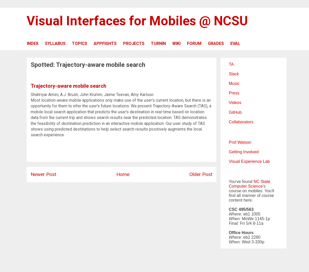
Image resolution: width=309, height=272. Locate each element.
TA (231, 64)
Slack (234, 74)
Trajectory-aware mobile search (68, 86)
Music (234, 83)
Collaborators (241, 122)
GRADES (216, 43)
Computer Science (246, 186)
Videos (235, 102)
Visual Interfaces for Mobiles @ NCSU (137, 20)
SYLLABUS (55, 43)
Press (234, 93)
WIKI (176, 43)
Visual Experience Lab (249, 161)
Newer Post (43, 174)
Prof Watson (240, 142)
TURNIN (158, 43)
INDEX (32, 43)
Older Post (200, 174)
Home (122, 174)
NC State (262, 181)
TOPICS (79, 43)
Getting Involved (244, 152)
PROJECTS (133, 43)
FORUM (194, 43)
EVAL (235, 43)
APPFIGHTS (105, 43)
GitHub (235, 112)
